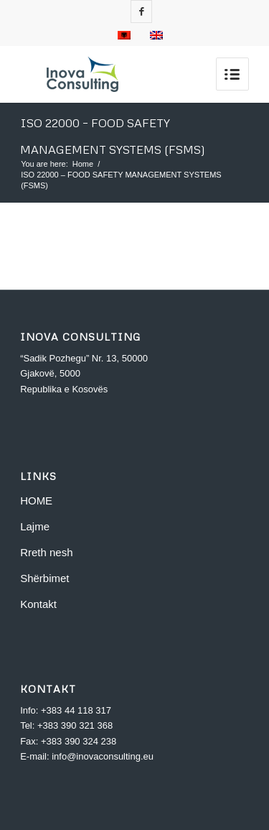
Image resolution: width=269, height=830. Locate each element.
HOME (36, 500)
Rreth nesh (46, 552)
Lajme (34, 526)
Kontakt (38, 604)
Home (82, 164)
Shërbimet (44, 578)
